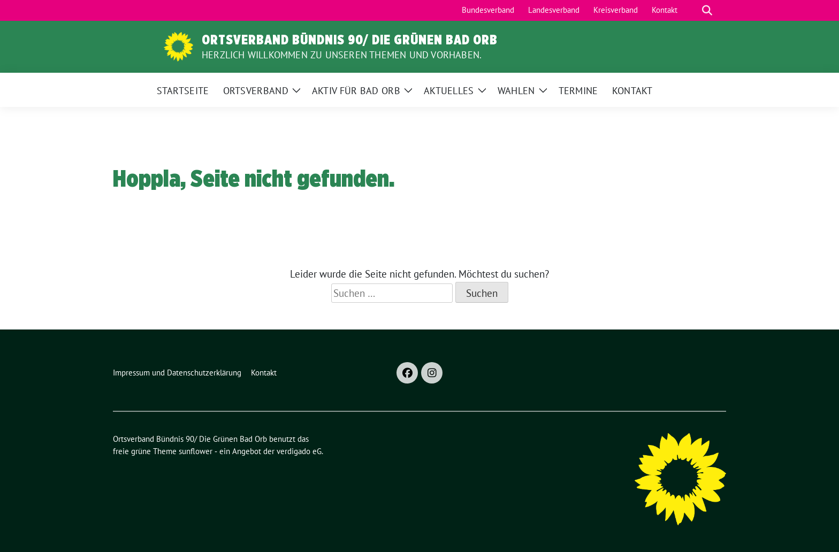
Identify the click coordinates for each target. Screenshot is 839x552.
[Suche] (692, 10)
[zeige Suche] (707, 10)
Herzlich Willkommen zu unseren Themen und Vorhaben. (342, 55)
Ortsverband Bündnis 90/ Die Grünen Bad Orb (350, 40)
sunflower (195, 451)
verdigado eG (299, 451)
